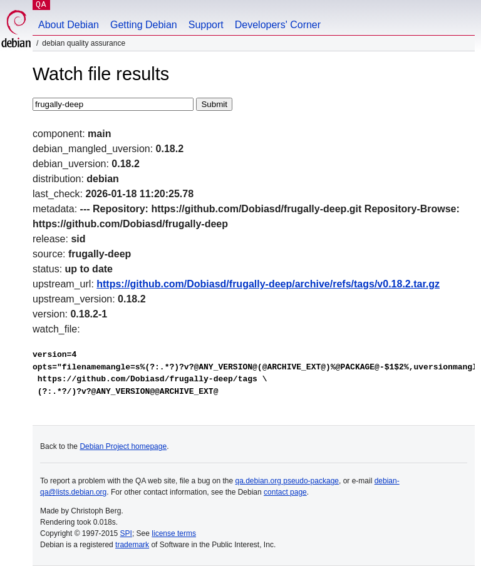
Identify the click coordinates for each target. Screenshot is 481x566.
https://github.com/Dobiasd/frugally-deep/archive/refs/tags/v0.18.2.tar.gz (268, 284)
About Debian (68, 24)
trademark (132, 544)
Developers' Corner (278, 24)
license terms (174, 533)
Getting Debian (143, 24)
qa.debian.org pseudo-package (287, 480)
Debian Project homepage (123, 446)
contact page (285, 492)
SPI (126, 533)
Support (206, 24)
